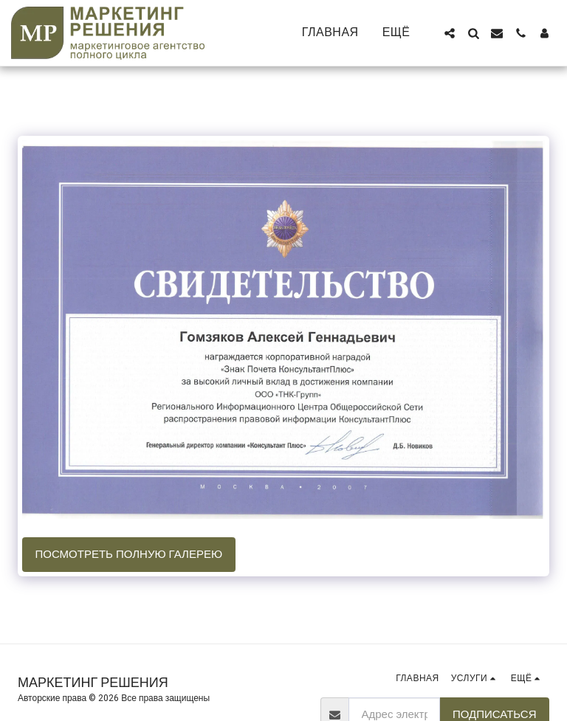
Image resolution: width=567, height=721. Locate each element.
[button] (450, 33)
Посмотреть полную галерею (129, 554)
